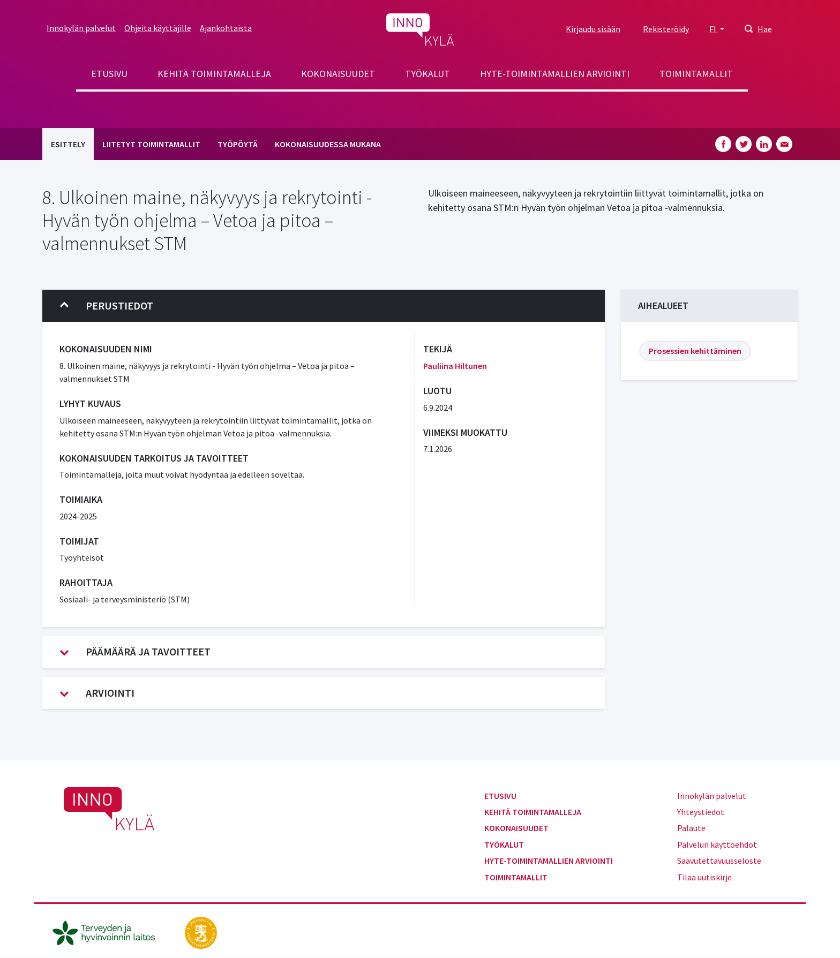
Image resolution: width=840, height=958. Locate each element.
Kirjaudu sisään (593, 29)
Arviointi (97, 693)
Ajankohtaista (226, 27)
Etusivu (109, 73)
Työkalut (427, 73)
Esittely (68, 144)
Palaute (691, 828)
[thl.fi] (109, 931)
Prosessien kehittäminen (695, 350)
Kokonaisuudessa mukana (328, 144)
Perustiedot (106, 306)
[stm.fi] (201, 931)
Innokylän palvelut (81, 27)
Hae (765, 29)
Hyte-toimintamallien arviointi (554, 73)
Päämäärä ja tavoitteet (135, 652)
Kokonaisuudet (338, 73)
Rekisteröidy (666, 29)
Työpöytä (238, 144)
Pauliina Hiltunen (455, 365)
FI (713, 29)
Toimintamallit (696, 73)
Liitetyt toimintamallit (151, 144)
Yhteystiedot (700, 811)
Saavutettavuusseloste (719, 860)
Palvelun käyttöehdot (717, 844)
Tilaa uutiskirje (704, 877)
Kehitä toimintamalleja (214, 73)
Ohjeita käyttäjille (157, 27)
